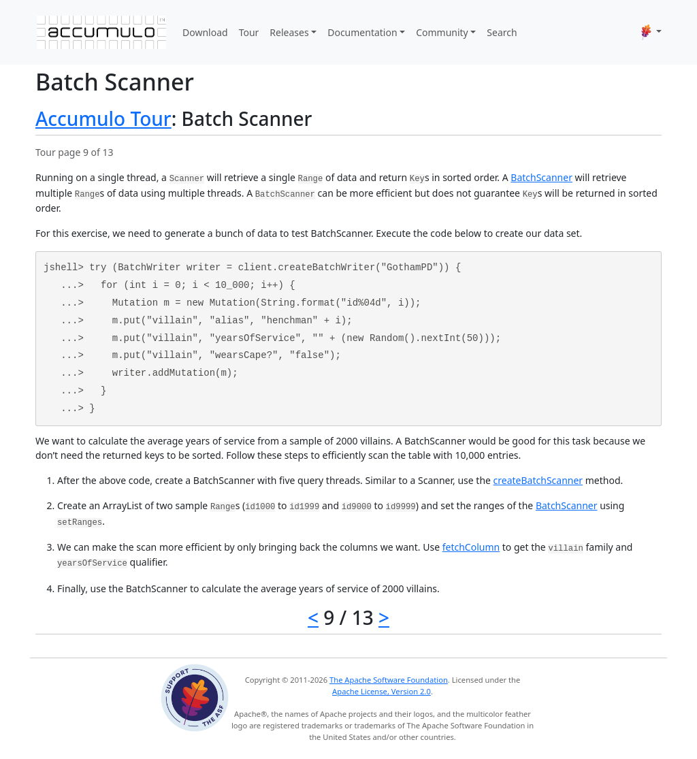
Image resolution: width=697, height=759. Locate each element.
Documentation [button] (362, 32)
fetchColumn (471, 546)
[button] (651, 32)
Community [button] (442, 32)
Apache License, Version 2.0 (381, 691)
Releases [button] (289, 32)
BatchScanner (541, 177)
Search (502, 32)
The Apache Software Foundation (388, 680)
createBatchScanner (538, 480)
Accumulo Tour (103, 118)
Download (205, 32)
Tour (249, 32)
